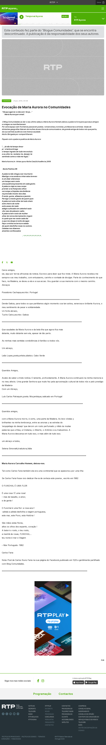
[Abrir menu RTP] (53, 2)
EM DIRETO (49, 709)
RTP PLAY (48, 706)
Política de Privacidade (11, 737)
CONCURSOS (49, 717)
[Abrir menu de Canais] (88, 18)
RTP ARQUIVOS (33, 717)
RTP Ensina (32, 719)
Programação (42, 694)
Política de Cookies (29, 737)
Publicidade (16, 739)
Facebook (3, 714)
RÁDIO (30, 714)
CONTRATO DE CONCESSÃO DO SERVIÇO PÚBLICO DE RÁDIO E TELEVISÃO (88, 719)
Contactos (66, 694)
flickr (18, 714)
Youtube (14, 714)
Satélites (65, 722)
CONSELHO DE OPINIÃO (86, 714)
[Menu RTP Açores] (103, 8)
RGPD (80, 725)
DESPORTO (32, 709)
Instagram (10, 714)
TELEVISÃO (32, 711)
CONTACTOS (66, 706)
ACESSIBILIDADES (67, 719)
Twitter (7, 714)
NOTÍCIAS (31, 706)
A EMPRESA (82, 706)
